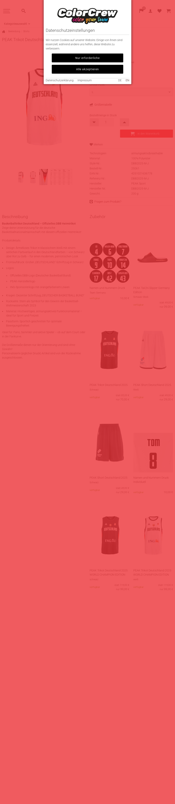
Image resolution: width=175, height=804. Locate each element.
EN (127, 80)
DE (120, 80)
